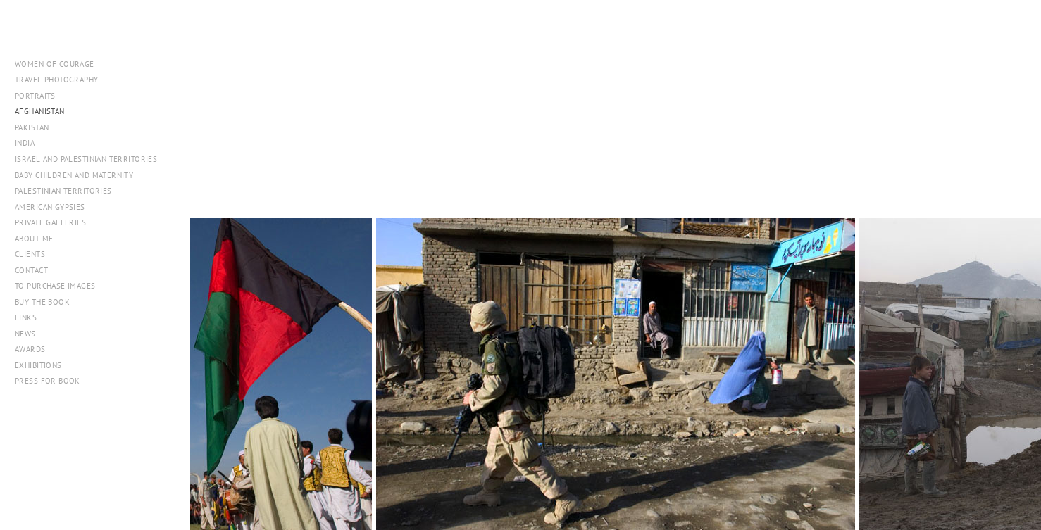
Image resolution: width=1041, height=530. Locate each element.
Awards (30, 349)
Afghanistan (40, 111)
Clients (30, 254)
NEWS (25, 334)
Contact (31, 270)
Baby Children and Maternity (74, 175)
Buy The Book (42, 302)
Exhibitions (38, 365)
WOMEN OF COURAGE (54, 64)
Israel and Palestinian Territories (91, 159)
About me (34, 239)
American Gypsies (50, 207)
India (25, 143)
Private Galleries (50, 222)
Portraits (35, 96)
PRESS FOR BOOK (47, 381)
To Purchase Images (55, 286)
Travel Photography (57, 79)
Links (26, 317)
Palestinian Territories (63, 191)
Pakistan (37, 127)
